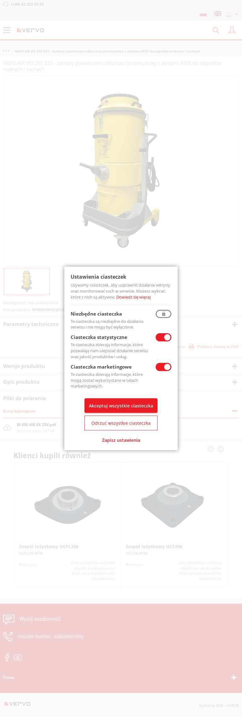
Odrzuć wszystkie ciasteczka (121, 423)
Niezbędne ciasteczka (96, 313)
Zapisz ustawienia (121, 440)
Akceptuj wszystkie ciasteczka (121, 406)
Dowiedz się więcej (133, 297)
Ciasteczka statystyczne (99, 337)
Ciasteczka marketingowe (101, 367)
